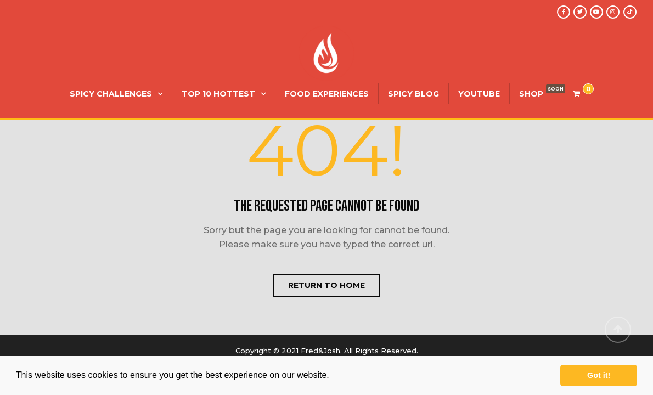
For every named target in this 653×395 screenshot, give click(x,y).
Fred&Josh (320, 350)
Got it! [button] (598, 375)
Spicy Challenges (111, 94)
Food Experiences (327, 94)
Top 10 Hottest (218, 94)
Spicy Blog (413, 94)
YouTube (479, 94)
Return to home (326, 285)
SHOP (531, 94)
